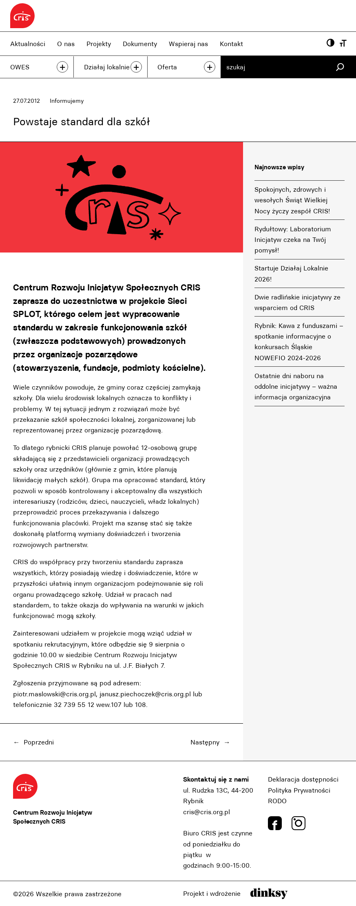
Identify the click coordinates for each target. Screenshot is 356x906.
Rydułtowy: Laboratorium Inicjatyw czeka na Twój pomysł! (292, 240)
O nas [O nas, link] (66, 44)
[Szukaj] (339, 66)
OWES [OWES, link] (19, 67)
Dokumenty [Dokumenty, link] (140, 44)
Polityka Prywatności (299, 790)
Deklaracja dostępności (303, 779)
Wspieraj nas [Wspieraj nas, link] (188, 44)
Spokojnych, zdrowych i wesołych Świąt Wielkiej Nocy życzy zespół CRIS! (292, 200)
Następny (204, 742)
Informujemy (67, 100)
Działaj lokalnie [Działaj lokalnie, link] (107, 67)
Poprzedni (39, 742)
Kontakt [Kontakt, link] (231, 44)
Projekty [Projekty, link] (98, 44)
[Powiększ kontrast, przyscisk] (330, 44)
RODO (277, 801)
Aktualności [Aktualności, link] (27, 44)
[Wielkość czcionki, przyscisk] (343, 44)
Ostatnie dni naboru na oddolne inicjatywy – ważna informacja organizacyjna (295, 386)
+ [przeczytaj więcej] (62, 67)
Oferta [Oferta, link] (167, 67)
